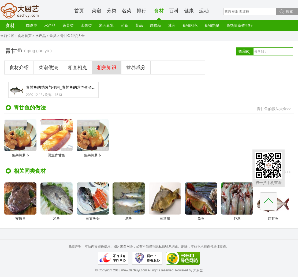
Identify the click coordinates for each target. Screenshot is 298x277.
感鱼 (129, 201)
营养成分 (136, 67)
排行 (141, 10)
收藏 (245, 51)
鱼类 (53, 36)
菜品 (139, 25)
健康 (189, 10)
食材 (159, 14)
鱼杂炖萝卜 (20, 138)
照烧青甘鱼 (56, 138)
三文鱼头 (93, 201)
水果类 (86, 25)
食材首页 (25, 36)
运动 (204, 10)
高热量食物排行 (239, 25)
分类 (111, 10)
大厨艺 (19, 11)
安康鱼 (20, 201)
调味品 (155, 25)
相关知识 (106, 67)
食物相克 (190, 25)
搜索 (289, 11)
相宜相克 (77, 67)
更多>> (285, 172)
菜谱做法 (48, 67)
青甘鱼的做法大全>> (274, 109)
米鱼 (56, 201)
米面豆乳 (106, 25)
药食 (124, 25)
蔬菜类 (68, 25)
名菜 (126, 10)
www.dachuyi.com (134, 270)
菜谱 (96, 10)
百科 (174, 10)
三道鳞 (165, 201)
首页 (79, 10)
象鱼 (201, 201)
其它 (172, 25)
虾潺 (237, 201)
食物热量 (211, 25)
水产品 (49, 25)
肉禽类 (31, 25)
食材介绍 (19, 67)
